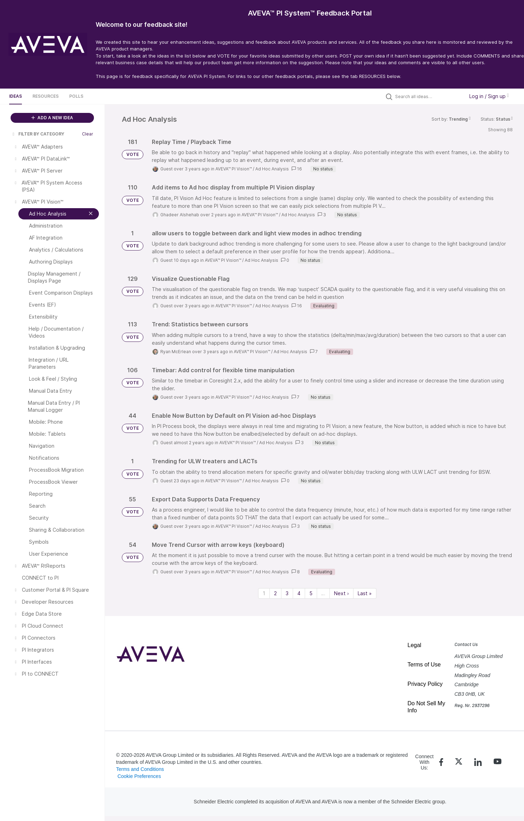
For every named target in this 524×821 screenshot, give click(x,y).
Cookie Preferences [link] (139, 776)
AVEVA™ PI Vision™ (233, 168)
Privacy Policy (425, 684)
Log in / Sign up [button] (489, 96)
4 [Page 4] (298, 593)
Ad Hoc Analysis (272, 168)
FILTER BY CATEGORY (37, 134)
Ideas (15, 96)
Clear (87, 134)
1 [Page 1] (264, 593)
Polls (76, 96)
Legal (414, 645)
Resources (45, 96)
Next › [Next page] (341, 593)
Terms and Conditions (140, 769)
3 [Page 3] (287, 593)
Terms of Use (424, 665)
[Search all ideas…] (428, 96)
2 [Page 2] (275, 593)
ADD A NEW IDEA (52, 117)
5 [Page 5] (310, 593)
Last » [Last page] (365, 593)
